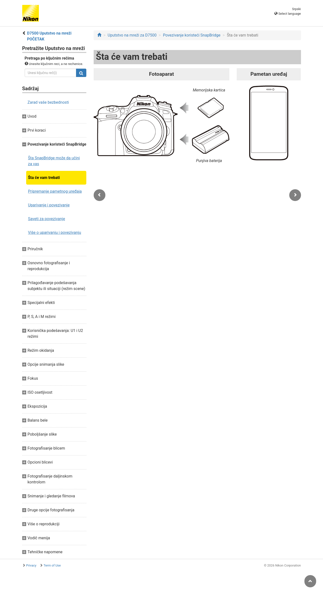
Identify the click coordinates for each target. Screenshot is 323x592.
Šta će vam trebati (44, 177)
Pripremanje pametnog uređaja (55, 191)
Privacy (31, 565)
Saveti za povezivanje (46, 218)
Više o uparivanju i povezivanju (54, 232)
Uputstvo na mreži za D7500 (132, 35)
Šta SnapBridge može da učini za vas (54, 161)
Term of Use (52, 565)
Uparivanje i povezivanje (49, 205)
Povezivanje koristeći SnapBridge (191, 35)
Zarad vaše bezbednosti (48, 102)
